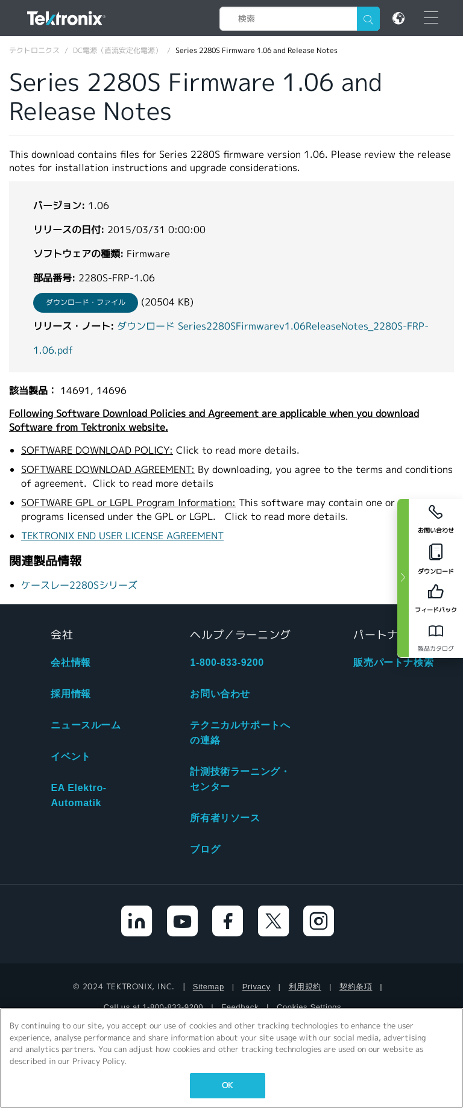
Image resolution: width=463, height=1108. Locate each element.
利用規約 (305, 986)
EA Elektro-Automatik (78, 795)
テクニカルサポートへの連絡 (240, 732)
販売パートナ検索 (393, 662)
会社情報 (70, 662)
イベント (70, 756)
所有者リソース (225, 818)
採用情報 (70, 694)
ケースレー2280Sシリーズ (79, 585)
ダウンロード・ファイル (85, 302)
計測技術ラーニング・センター (240, 779)
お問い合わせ (220, 694)
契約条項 (355, 986)
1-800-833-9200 (226, 662)
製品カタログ (436, 648)
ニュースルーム (86, 725)
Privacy (256, 986)
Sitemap (208, 986)
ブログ (205, 849)
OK (227, 1085)
